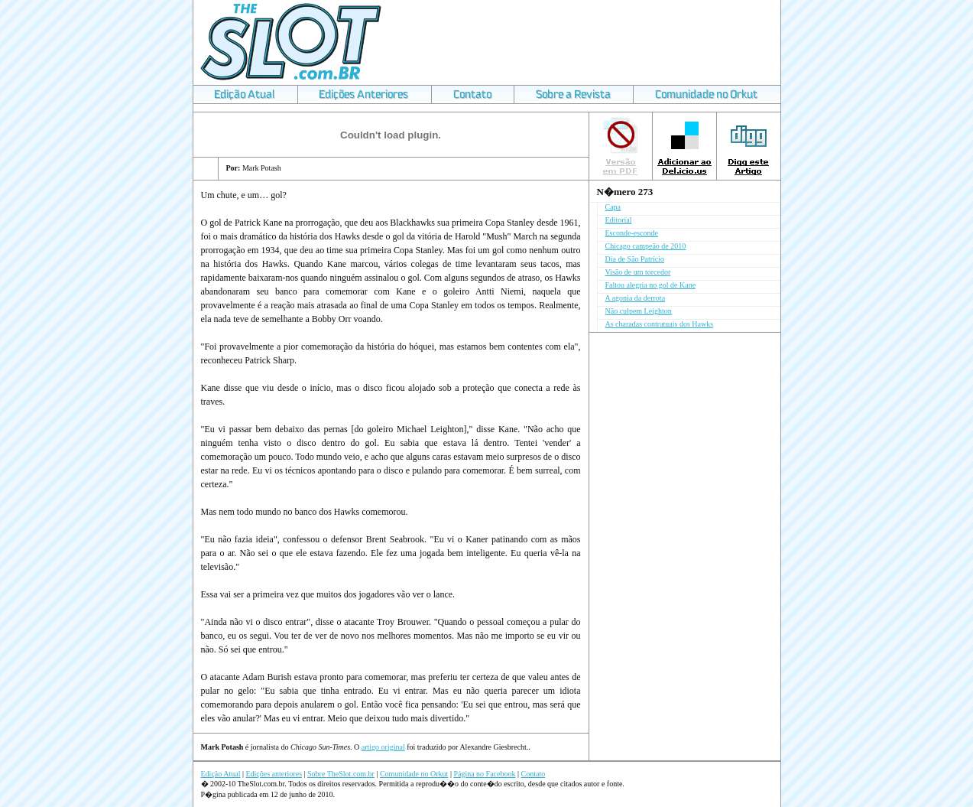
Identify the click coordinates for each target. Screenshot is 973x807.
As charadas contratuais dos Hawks (659, 324)
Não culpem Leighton (638, 311)
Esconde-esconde (631, 233)
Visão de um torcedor (638, 272)
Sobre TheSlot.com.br (341, 774)
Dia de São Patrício (634, 259)
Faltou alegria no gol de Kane (650, 285)
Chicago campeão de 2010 (645, 246)
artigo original (383, 747)
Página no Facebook (484, 774)
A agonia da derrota (635, 298)
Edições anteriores (273, 774)
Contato (533, 774)
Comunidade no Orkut (414, 774)
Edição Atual (221, 774)
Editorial (618, 220)
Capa (613, 207)
